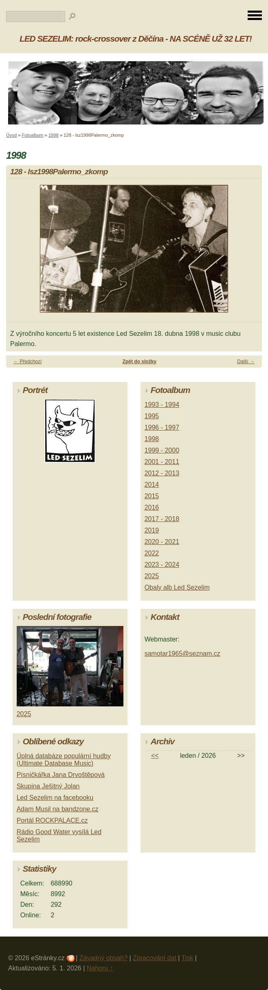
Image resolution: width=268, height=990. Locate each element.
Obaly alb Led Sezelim (177, 587)
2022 (152, 553)
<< (155, 755)
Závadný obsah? (103, 957)
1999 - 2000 (162, 450)
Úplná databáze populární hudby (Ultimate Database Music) (64, 759)
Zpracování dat (154, 957)
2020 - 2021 (162, 541)
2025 (152, 576)
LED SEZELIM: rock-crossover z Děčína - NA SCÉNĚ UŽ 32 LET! (136, 38)
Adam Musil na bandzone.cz (58, 809)
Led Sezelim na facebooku (55, 797)
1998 (53, 135)
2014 (152, 484)
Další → (246, 361)
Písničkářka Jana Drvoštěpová (61, 774)
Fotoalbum (33, 135)
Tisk (187, 957)
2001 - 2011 (162, 461)
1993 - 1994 (162, 404)
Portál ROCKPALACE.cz (52, 820)
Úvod (11, 135)
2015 (152, 496)
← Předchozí (27, 361)
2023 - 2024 (162, 564)
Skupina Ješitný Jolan (48, 786)
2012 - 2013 (162, 473)
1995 (152, 416)
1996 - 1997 (162, 427)
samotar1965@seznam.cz (182, 653)
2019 (152, 530)
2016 (152, 507)
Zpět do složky (139, 361)
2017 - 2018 (162, 518)
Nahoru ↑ (100, 968)
